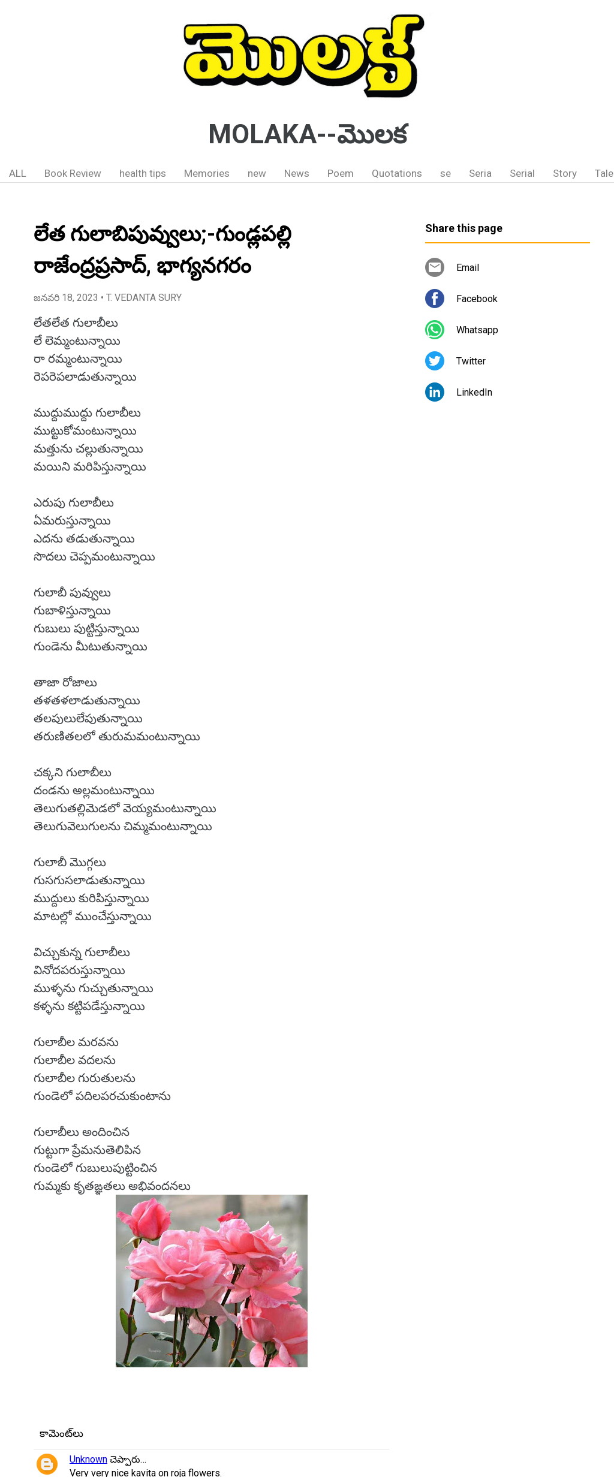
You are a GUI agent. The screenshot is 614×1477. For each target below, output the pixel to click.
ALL (17, 173)
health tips (142, 173)
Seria (480, 173)
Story (565, 173)
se (445, 173)
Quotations (397, 173)
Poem (340, 173)
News (296, 173)
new (257, 173)
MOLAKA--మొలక (307, 134)
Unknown (88, 1459)
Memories (207, 173)
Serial (522, 173)
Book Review (72, 173)
